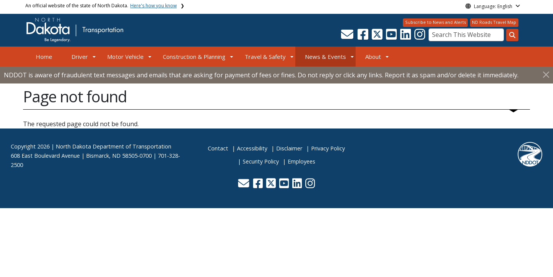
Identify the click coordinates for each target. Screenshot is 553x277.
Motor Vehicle (125, 56)
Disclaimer (289, 148)
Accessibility (252, 148)
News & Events (325, 56)
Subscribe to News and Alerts (435, 22)
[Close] (546, 74)
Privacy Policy (328, 148)
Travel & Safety (265, 56)
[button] (347, 36)
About (373, 56)
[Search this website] (512, 35)
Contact (218, 148)
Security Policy (261, 161)
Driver (79, 56)
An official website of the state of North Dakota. (101, 5)
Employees (301, 161)
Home (44, 56)
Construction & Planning (194, 56)
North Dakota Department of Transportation (113, 146)
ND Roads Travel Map (494, 22)
